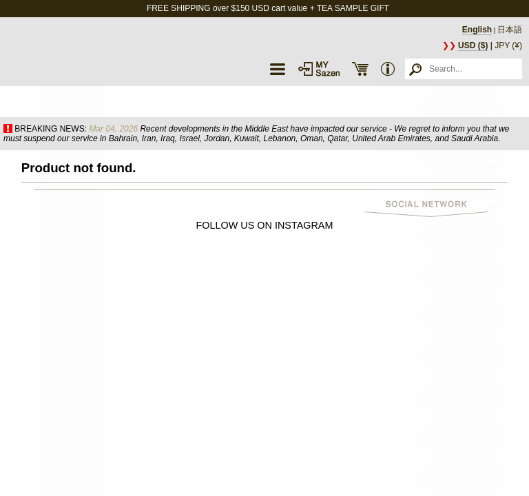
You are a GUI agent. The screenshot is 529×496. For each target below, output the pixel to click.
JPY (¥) (508, 45)
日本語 (509, 29)
